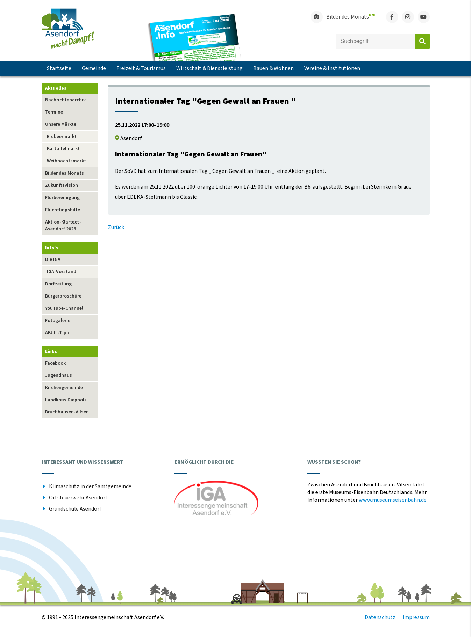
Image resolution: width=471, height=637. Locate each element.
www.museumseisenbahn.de (393, 500)
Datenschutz (380, 617)
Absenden (422, 41)
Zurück (116, 227)
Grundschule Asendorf (75, 509)
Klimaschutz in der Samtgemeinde (90, 486)
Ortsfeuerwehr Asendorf (78, 497)
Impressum (416, 617)
